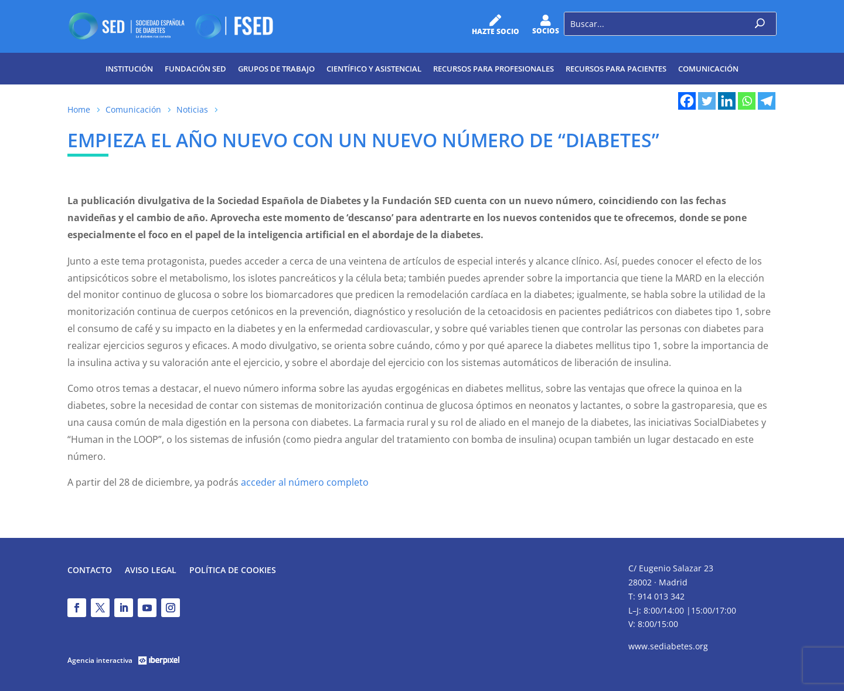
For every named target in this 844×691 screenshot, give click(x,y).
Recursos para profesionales (493, 68)
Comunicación (708, 68)
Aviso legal (150, 570)
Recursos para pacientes (616, 68)
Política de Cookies (232, 570)
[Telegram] (766, 101)
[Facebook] (687, 101)
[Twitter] (707, 101)
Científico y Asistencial (373, 68)
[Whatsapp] (746, 101)
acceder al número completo (305, 482)
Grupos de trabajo (276, 68)
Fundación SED (195, 68)
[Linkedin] (727, 101)
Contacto (89, 570)
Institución (129, 68)
